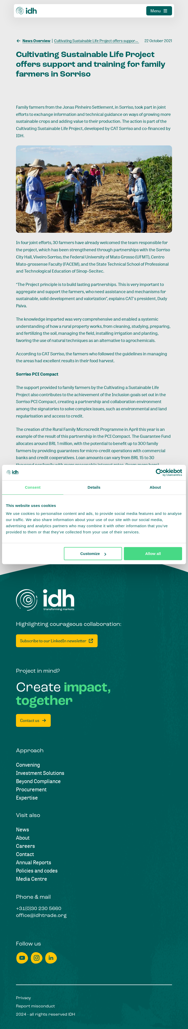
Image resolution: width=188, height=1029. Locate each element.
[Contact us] (33, 720)
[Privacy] (23, 998)
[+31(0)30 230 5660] (38, 909)
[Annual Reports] (33, 862)
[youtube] (22, 958)
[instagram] (36, 958)
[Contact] (25, 854)
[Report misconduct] (35, 1006)
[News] (22, 830)
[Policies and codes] (37, 871)
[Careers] (25, 846)
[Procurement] (31, 789)
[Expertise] (27, 798)
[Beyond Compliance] (38, 781)
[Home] (45, 600)
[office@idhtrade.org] (41, 916)
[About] (23, 838)
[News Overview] (33, 40)
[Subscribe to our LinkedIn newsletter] (57, 640)
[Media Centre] (31, 879)
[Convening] (28, 765)
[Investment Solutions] (40, 773)
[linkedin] (51, 958)
